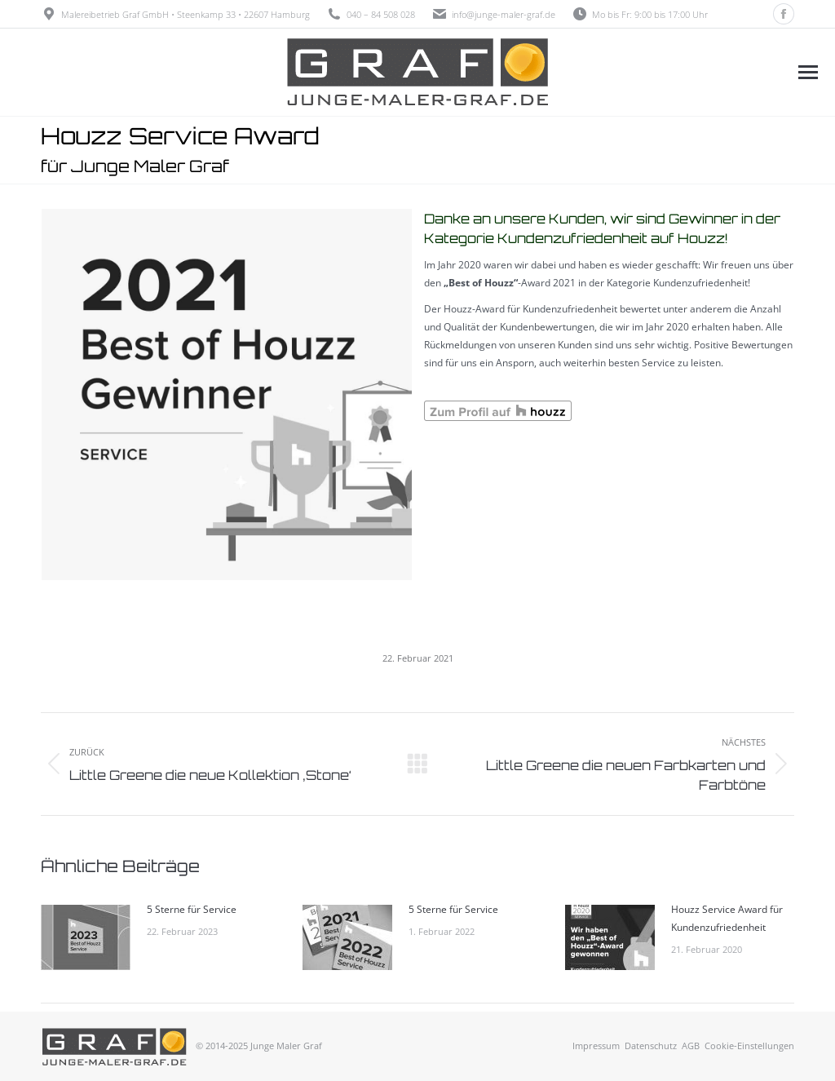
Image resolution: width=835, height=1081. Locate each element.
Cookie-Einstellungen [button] (749, 1045)
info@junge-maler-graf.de (503, 14)
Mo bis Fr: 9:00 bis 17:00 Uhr (640, 14)
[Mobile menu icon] (808, 72)
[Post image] (85, 937)
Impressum (596, 1045)
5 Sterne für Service (191, 909)
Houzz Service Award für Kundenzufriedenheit (727, 918)
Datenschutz (651, 1045)
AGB (691, 1045)
